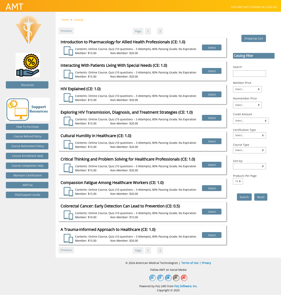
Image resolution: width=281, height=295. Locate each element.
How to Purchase (27, 127)
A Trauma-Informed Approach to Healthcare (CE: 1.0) (107, 229)
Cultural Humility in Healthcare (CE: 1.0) (95, 135)
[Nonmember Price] (247, 105)
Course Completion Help (27, 165)
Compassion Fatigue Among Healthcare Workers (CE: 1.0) (112, 182)
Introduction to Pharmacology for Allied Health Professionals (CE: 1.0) (122, 42)
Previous (66, 31)
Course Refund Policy (27, 136)
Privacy (206, 263)
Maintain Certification (27, 175)
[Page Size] (238, 181)
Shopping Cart (253, 38)
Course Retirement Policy (27, 146)
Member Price (242, 83)
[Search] (249, 73)
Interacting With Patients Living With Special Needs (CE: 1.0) (113, 65)
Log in (271, 7)
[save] (244, 197)
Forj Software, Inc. (185, 286)
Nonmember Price (245, 98)
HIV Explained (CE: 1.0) (80, 88)
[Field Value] (249, 135)
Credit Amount (242, 114)
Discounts (27, 85)
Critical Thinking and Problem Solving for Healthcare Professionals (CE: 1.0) (127, 159)
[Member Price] (247, 89)
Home (65, 19)
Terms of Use (189, 263)
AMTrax (27, 185)
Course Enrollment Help (27, 156)
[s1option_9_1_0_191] (249, 166)
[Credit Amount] (251, 121)
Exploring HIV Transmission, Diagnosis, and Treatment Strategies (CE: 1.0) (126, 112)
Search (237, 67)
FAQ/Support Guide (27, 195)
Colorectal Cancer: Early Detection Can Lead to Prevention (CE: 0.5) (120, 206)
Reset (260, 197)
